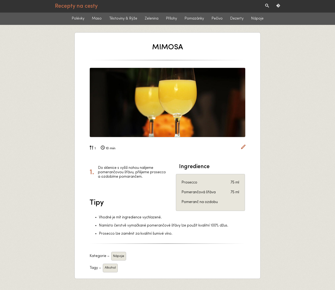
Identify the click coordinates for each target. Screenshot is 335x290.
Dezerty (237, 18)
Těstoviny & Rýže (123, 18)
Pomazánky (194, 18)
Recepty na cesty (76, 6)
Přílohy (171, 18)
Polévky (78, 18)
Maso (97, 18)
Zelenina (151, 18)
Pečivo (217, 18)
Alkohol (110, 268)
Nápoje (257, 18)
